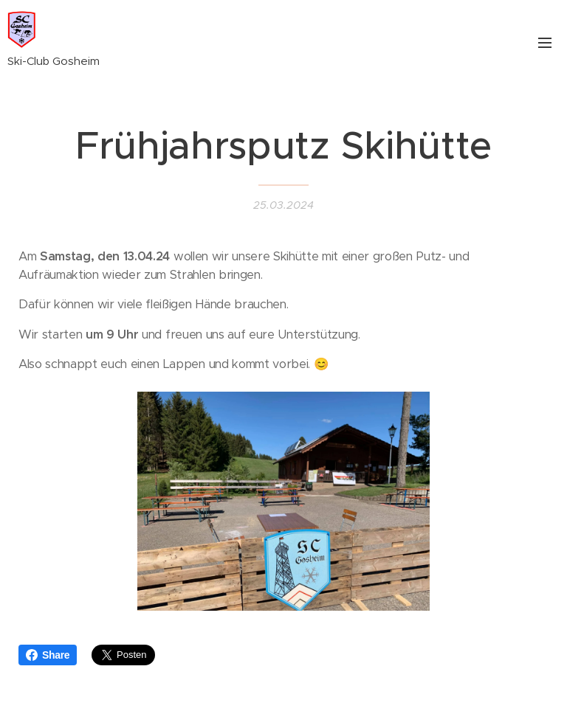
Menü (544, 43)
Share (47, 655)
